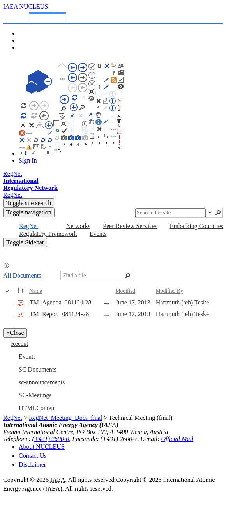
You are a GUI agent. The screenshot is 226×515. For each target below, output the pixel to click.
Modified (126, 291)
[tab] (17, 16)
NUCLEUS (33, 6)
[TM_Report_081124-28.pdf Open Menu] (107, 315)
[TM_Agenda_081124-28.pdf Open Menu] (107, 303)
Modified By (169, 291)
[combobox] (170, 212)
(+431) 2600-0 (50, 438)
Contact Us (33, 455)
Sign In (28, 160)
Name (35, 291)
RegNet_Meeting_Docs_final (65, 417)
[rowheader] (9, 303)
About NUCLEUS (42, 446)
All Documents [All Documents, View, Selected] (22, 275)
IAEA (10, 6)
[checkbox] (8, 291)
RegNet (12, 417)
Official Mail (177, 438)
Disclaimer (32, 464)
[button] (210, 212)
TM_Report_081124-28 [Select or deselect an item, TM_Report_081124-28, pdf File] (59, 314)
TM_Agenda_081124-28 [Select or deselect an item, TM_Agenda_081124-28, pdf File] (61, 302)
